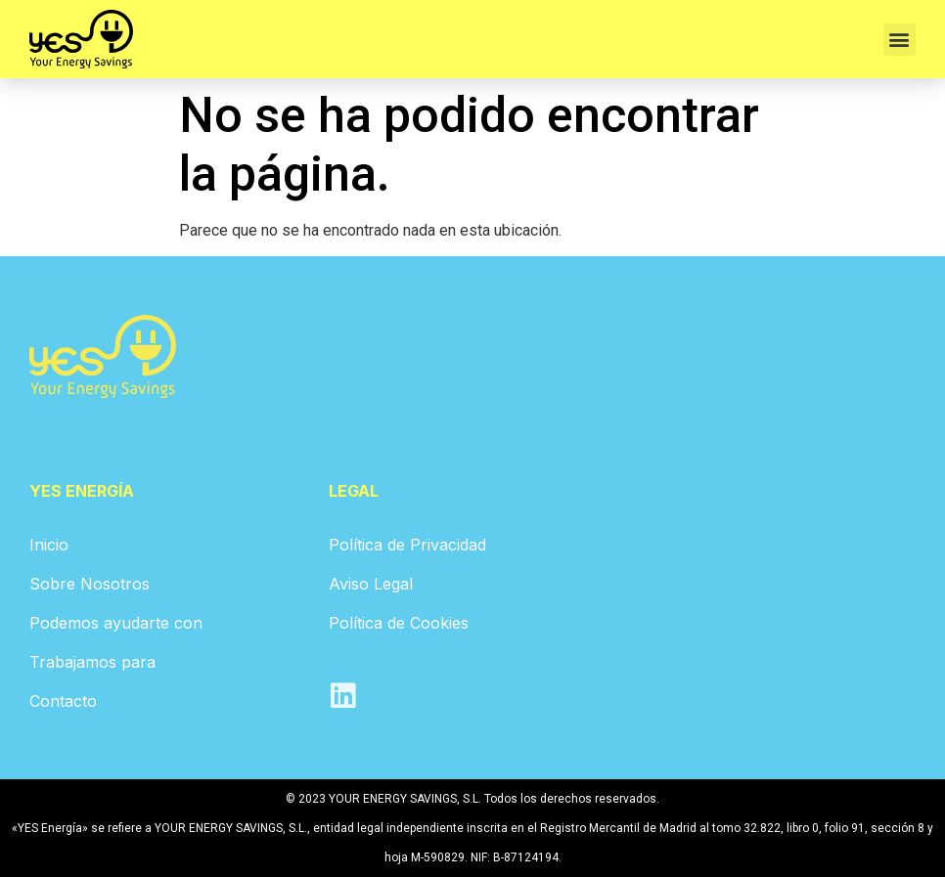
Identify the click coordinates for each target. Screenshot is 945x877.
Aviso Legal (371, 583)
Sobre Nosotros (89, 583)
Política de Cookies (399, 623)
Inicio (48, 544)
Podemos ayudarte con (115, 623)
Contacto (63, 701)
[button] (899, 39)
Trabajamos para (92, 662)
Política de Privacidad (407, 544)
